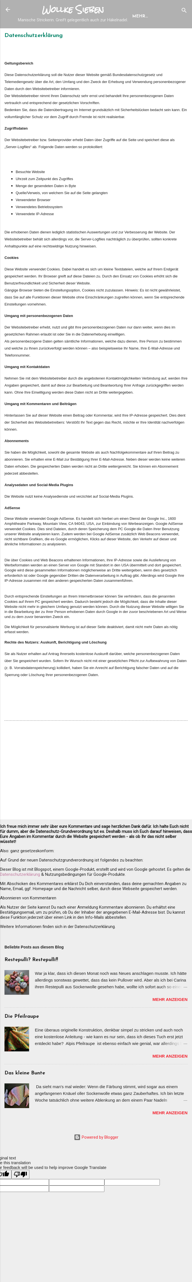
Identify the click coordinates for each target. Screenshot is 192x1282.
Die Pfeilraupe (21, 1035)
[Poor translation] (20, 1193)
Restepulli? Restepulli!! (31, 979)
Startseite (34, 35)
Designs (66, 35)
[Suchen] (184, 11)
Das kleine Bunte (24, 1092)
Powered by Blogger (96, 1156)
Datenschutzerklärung (20, 893)
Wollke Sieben (73, 10)
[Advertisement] (96, 790)
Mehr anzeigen (170, 1018)
